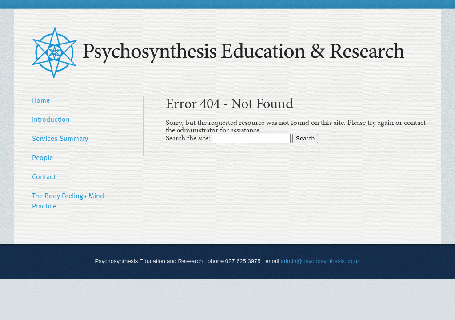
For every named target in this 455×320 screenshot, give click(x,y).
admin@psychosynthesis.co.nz (320, 261)
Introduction (51, 119)
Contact (44, 176)
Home (41, 100)
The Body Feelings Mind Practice (68, 200)
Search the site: (189, 137)
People (42, 157)
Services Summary (60, 138)
